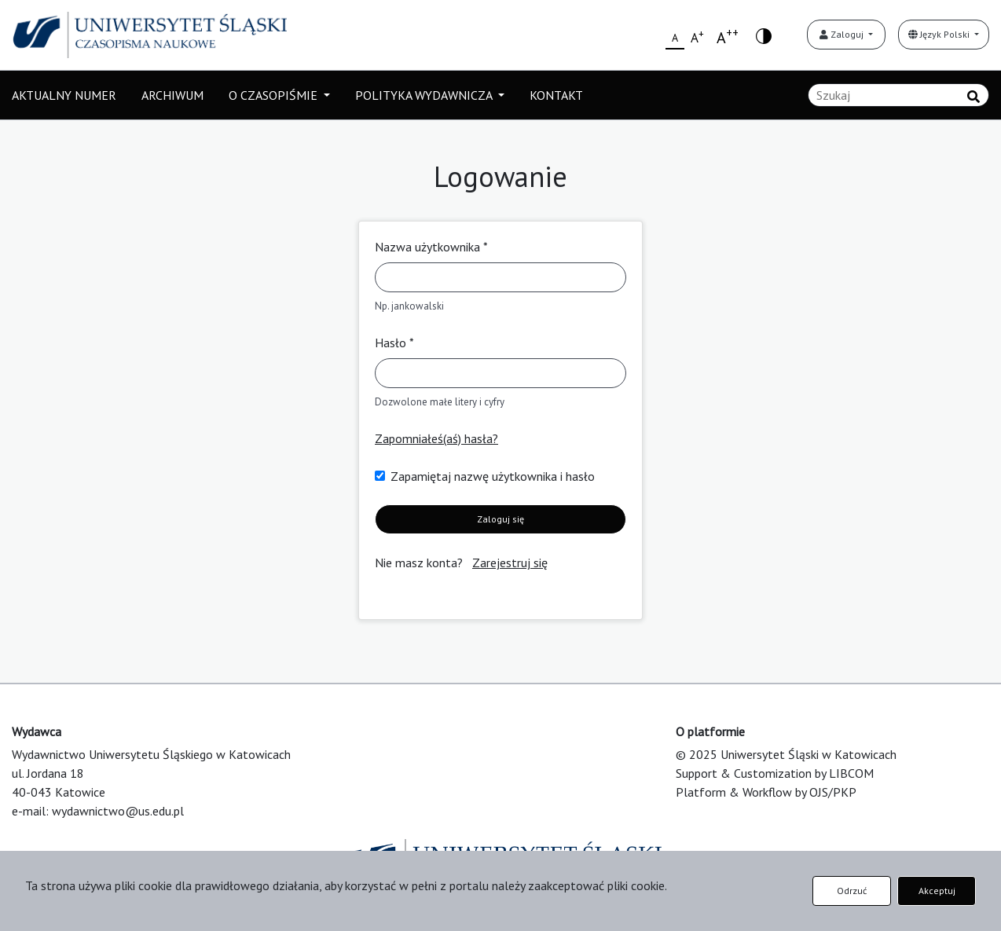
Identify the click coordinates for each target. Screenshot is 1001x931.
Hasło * (394, 342)
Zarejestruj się (510, 562)
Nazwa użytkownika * (431, 247)
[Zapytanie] (898, 95)
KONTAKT (556, 95)
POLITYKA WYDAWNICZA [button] (425, 95)
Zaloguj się (500, 519)
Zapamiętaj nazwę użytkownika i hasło (492, 476)
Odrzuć (852, 890)
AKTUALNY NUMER (64, 95)
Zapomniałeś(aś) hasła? (436, 438)
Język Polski (940, 34)
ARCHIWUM (172, 95)
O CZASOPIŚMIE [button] (275, 95)
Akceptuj (936, 890)
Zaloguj (843, 34)
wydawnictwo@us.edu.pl (118, 811)
